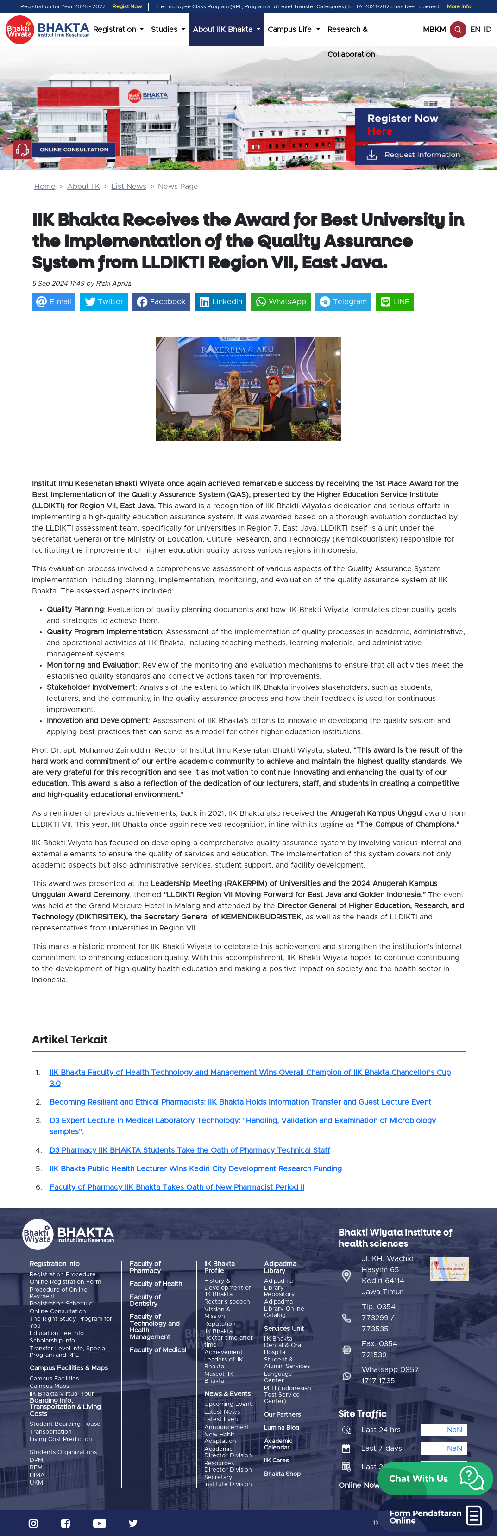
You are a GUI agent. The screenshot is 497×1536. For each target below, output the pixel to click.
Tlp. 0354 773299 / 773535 (379, 1318)
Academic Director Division (228, 1452)
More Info (459, 6)
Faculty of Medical (158, 1350)
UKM (36, 1483)
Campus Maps (49, 1386)
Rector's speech (227, 1302)
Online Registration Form (65, 1282)
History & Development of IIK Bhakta (227, 1288)
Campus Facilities (54, 1379)
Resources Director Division (228, 1467)
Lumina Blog (281, 1428)
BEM (36, 1468)
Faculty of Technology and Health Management (155, 1327)
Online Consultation (58, 1312)
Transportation (51, 1432)
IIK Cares (276, 1461)
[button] (170, 379)
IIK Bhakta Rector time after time (228, 1338)
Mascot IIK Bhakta (218, 1377)
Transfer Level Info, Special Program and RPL (68, 1352)
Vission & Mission (217, 1313)
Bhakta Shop (282, 1474)
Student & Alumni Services (287, 1363)
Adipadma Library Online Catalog (284, 1308)
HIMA (37, 1476)
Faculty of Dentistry (145, 1300)
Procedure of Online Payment (59, 1293)
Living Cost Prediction (61, 1439)
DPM (36, 1460)
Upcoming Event (228, 1404)
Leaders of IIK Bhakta (223, 1363)
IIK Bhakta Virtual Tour (62, 1394)
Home (45, 186)
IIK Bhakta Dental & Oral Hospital (283, 1345)
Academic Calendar (278, 1444)
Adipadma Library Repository (279, 1288)
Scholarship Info (52, 1341)
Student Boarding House (65, 1424)
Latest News (222, 1412)
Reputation (220, 1324)
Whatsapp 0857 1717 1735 (390, 1375)
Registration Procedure (63, 1275)
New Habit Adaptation (220, 1438)
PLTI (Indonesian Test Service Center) (287, 1395)
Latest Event (222, 1420)
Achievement (223, 1352)
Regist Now (127, 6)
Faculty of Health (156, 1284)
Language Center (278, 1377)
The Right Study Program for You (71, 1322)
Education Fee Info (57, 1333)
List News (129, 186)
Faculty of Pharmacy (145, 1267)
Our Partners (282, 1415)
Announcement (226, 1427)
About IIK (83, 186)
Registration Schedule (61, 1304)
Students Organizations (63, 1452)
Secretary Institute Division (228, 1480)
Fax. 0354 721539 (379, 1349)
